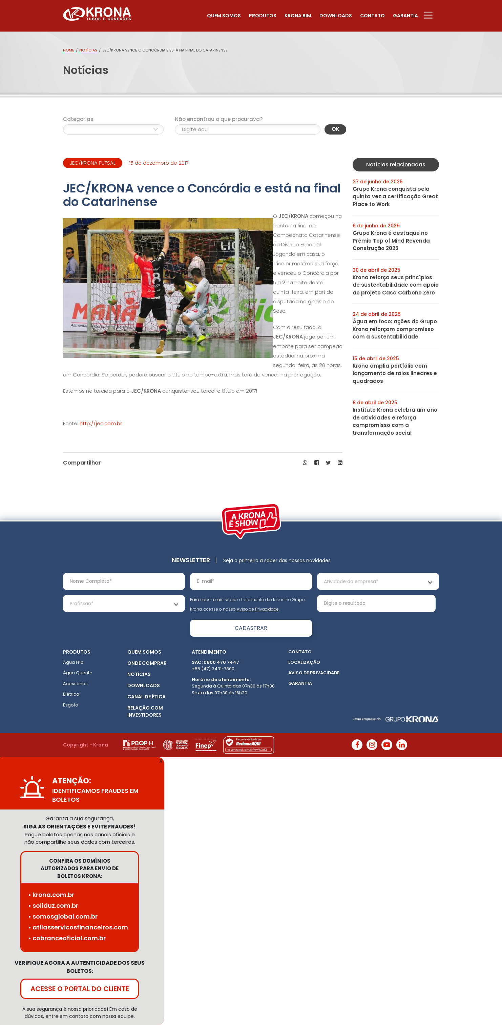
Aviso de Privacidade (258, 609)
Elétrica (71, 694)
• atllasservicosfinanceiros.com (78, 927)
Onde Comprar (147, 663)
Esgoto (70, 705)
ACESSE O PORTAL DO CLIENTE (79, 988)
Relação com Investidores (145, 711)
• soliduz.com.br (53, 905)
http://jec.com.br (101, 423)
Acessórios (75, 683)
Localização (304, 662)
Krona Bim (298, 15)
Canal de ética (146, 696)
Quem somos (224, 15)
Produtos (262, 15)
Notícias (88, 50)
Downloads (335, 15)
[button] (305, 462)
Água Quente (77, 673)
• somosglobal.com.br (63, 916)
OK (335, 128)
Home (68, 50)
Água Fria (73, 662)
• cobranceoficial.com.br (67, 938)
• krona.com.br (51, 894)
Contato (372, 15)
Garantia (405, 15)
